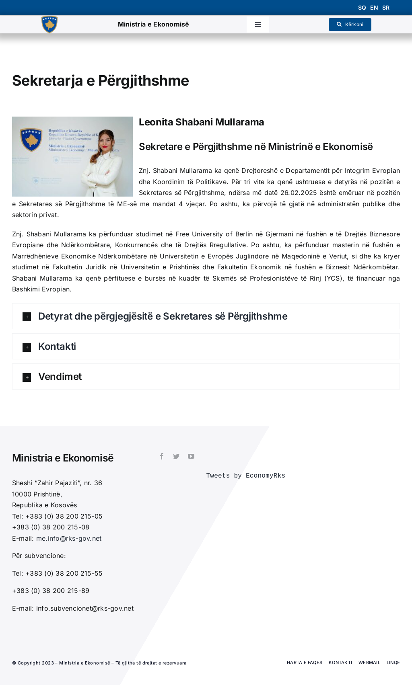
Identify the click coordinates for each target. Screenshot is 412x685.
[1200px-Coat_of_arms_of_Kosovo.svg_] (49, 19)
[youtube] (191, 456)
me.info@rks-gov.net (69, 538)
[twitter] (176, 456)
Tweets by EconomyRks (245, 476)
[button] (206, 316)
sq (362, 7)
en (374, 7)
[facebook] (162, 456)
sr (385, 7)
